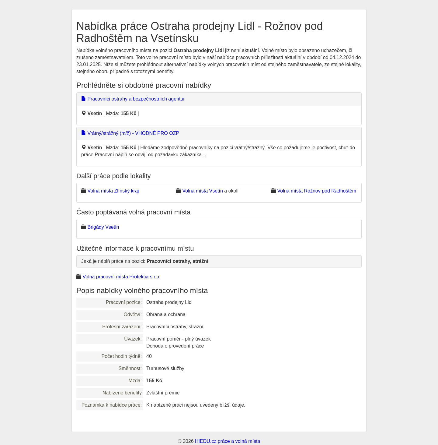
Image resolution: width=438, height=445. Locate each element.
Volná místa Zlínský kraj (113, 190)
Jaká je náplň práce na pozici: (144, 261)
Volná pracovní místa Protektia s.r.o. (121, 276)
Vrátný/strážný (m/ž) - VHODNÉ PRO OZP (130, 133)
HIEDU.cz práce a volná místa (227, 441)
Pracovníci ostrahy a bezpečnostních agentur (133, 98)
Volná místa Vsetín (202, 190)
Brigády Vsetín (103, 227)
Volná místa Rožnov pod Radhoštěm (316, 190)
